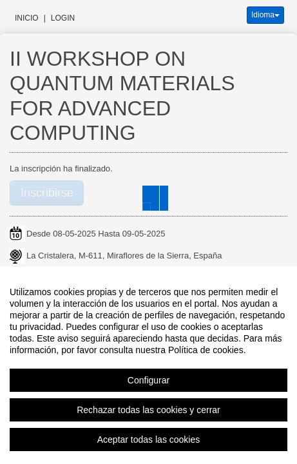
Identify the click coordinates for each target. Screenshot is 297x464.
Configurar (148, 380)
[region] (148, 365)
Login (63, 18)
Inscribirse (47, 192)
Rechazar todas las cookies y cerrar (148, 410)
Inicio (27, 18)
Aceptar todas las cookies (148, 439)
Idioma (265, 14)
